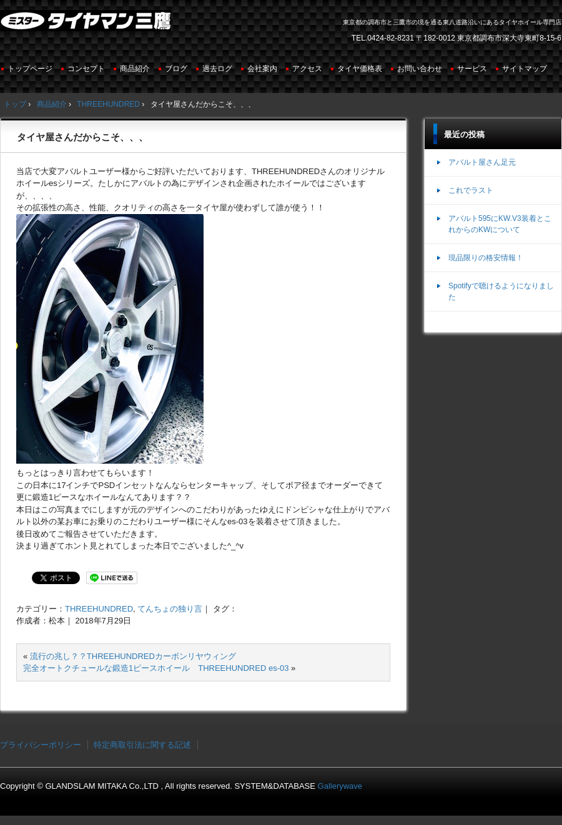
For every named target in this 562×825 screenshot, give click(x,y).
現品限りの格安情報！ (485, 257)
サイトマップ (524, 68)
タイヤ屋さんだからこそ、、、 (82, 137)
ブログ (176, 68)
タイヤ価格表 (359, 68)
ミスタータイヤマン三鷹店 (87, 25)
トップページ (29, 68)
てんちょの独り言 (169, 608)
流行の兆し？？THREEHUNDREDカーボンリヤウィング (133, 656)
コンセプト (86, 68)
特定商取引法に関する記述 (142, 744)
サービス (472, 68)
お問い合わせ (419, 68)
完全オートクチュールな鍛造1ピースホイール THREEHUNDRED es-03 (155, 668)
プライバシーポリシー (40, 744)
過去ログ (217, 68)
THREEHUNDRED (99, 608)
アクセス (307, 68)
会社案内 (262, 68)
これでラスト (470, 190)
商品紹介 (135, 68)
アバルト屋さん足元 (482, 162)
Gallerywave (340, 786)
